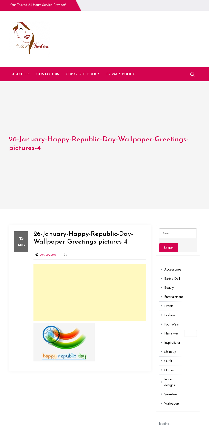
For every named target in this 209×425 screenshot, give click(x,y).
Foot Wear (171, 324)
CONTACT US (47, 74)
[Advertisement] (89, 292)
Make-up (170, 351)
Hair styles (171, 333)
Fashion (169, 315)
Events (168, 306)
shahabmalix (47, 255)
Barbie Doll (172, 278)
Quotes (169, 370)
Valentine (170, 394)
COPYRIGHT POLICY (83, 74)
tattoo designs (169, 382)
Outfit (168, 361)
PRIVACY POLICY (121, 74)
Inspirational (172, 342)
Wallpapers (172, 403)
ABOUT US (21, 74)
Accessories (172, 269)
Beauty (169, 287)
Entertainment (173, 296)
